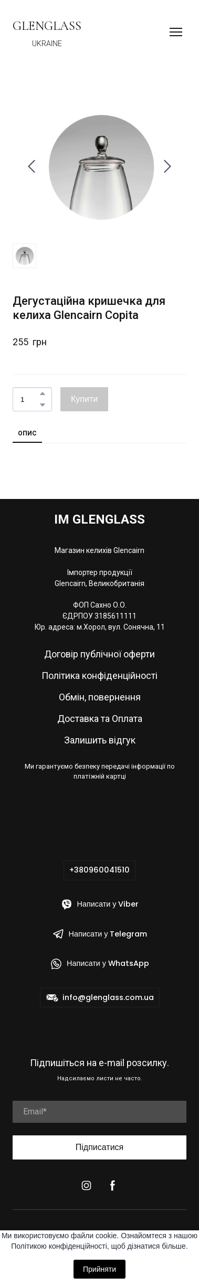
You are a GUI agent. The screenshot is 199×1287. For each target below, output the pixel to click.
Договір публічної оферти (99, 654)
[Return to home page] (47, 26)
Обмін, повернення (100, 697)
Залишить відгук (99, 740)
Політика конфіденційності (99, 675)
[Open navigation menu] (175, 32)
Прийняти (99, 1269)
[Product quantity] (29, 399)
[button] (42, 393)
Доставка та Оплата (99, 718)
